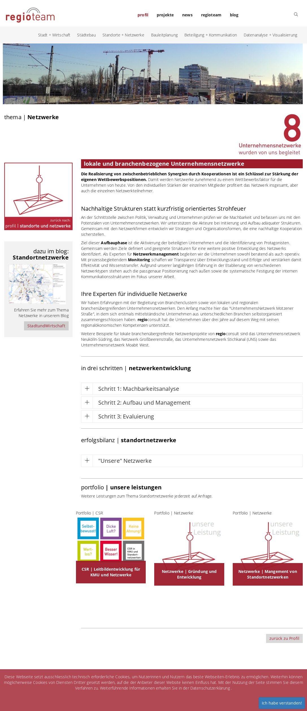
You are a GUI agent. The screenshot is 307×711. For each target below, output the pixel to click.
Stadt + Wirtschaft (54, 35)
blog (234, 15)
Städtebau (86, 35)
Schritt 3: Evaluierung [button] (126, 416)
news (187, 15)
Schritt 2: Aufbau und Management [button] (144, 402)
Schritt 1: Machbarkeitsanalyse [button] (138, 388)
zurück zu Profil (284, 638)
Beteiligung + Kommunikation (210, 35)
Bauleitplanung (164, 35)
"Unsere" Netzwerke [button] (125, 460)
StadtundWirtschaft (46, 325)
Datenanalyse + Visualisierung (270, 35)
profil (143, 15)
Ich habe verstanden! (282, 703)
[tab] (192, 389)
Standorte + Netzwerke (123, 35)
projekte (165, 15)
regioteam (211, 15)
